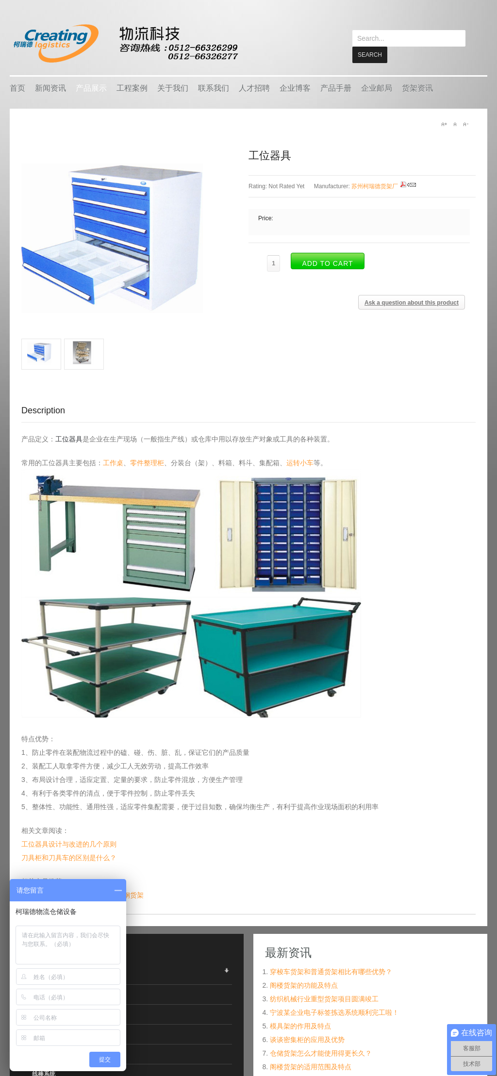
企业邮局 (376, 87)
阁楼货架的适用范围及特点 (310, 1066)
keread (125, 43)
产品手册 (335, 87)
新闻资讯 (50, 87)
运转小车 (300, 462)
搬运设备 (43, 1053)
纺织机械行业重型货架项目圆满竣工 (324, 998)
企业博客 (295, 87)
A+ (444, 124)
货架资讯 (417, 87)
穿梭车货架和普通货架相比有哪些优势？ (331, 971)
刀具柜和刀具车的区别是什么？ (68, 857)
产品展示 (91, 87)
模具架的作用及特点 (300, 1025)
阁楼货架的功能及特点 (304, 985)
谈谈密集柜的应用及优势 (307, 1039)
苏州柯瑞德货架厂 (374, 185)
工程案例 (132, 87)
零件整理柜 (147, 462)
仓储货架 (43, 974)
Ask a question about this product (411, 302)
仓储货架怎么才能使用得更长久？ (321, 1053)
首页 (17, 87)
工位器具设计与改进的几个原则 (68, 844)
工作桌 (113, 462)
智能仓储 (43, 1014)
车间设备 (43, 1033)
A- (465, 124)
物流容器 (43, 994)
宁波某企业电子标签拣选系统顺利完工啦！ (334, 1012)
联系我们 (213, 87)
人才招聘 (254, 87)
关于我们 (172, 87)
